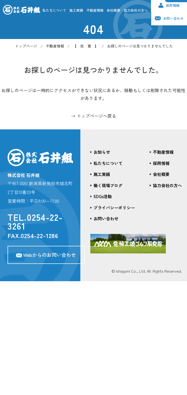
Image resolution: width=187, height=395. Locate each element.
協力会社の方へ (136, 10)
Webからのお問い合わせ (46, 254)
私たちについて (54, 10)
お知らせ (102, 152)
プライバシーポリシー (114, 207)
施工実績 (76, 10)
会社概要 (113, 10)
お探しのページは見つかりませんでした (140, 45)
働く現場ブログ (108, 185)
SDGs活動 (103, 196)
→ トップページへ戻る (93, 116)
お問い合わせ (169, 18)
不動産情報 (94, 10)
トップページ (26, 45)
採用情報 (169, 5)
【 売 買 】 (85, 45)
